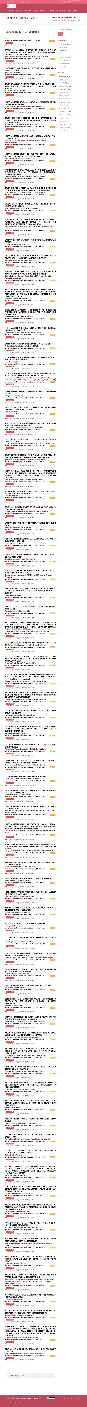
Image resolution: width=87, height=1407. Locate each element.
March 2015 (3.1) (63, 108)
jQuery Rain (18, 1403)
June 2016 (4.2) (63, 92)
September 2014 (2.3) (64, 115)
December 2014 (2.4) (64, 112)
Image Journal (62, 51)
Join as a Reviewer (64, 63)
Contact (76, 10)
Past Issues (62, 54)
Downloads (62, 67)
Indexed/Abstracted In (65, 57)
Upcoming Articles (64, 44)
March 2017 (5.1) (63, 83)
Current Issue (62, 47)
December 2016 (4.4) (64, 86)
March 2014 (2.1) (63, 121)
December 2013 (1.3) (64, 124)
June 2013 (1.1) (63, 131)
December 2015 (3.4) (64, 99)
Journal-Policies (63, 10)
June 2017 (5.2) (63, 80)
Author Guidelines (47, 10)
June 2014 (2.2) (63, 118)
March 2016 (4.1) (63, 96)
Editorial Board (31, 10)
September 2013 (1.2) (64, 128)
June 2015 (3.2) (63, 105)
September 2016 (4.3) (64, 89)
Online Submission (64, 60)
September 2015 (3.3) (64, 102)
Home (11, 10)
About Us (19, 10)
